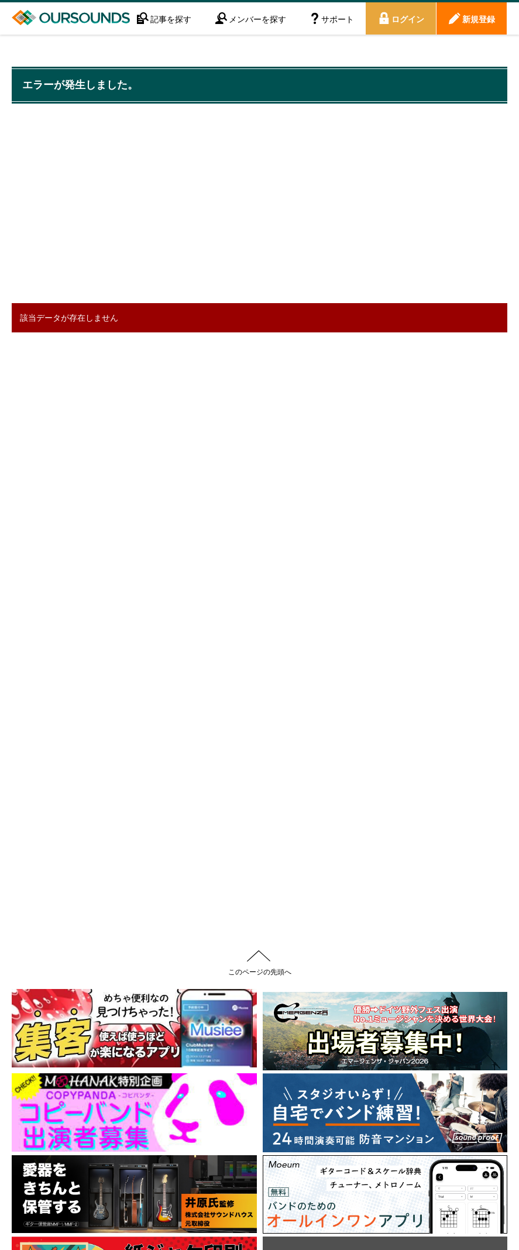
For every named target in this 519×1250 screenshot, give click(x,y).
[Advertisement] (225, 205)
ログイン (407, 19)
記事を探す (170, 19)
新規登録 (478, 19)
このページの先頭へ (259, 971)
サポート (337, 19)
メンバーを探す (257, 19)
